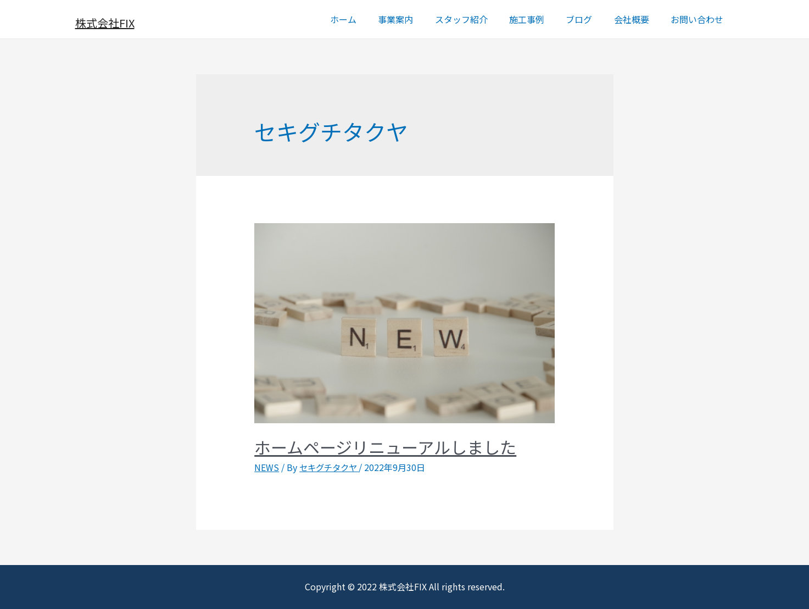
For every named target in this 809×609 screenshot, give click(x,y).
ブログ (589, 19)
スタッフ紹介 (479, 19)
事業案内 (418, 19)
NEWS (266, 467)
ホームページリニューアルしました (385, 447)
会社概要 (637, 19)
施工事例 (541, 19)
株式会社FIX (105, 23)
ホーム (369, 19)
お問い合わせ (699, 19)
